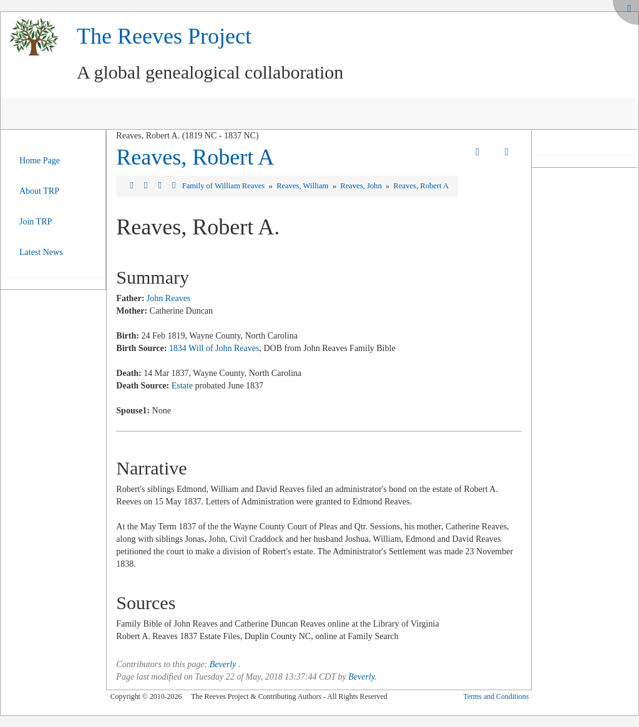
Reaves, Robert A (195, 157)
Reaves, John (362, 185)
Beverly (223, 664)
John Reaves (168, 298)
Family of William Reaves (224, 185)
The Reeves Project (164, 36)
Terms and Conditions (496, 696)
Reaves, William (303, 185)
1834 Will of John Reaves (214, 348)
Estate (182, 385)
